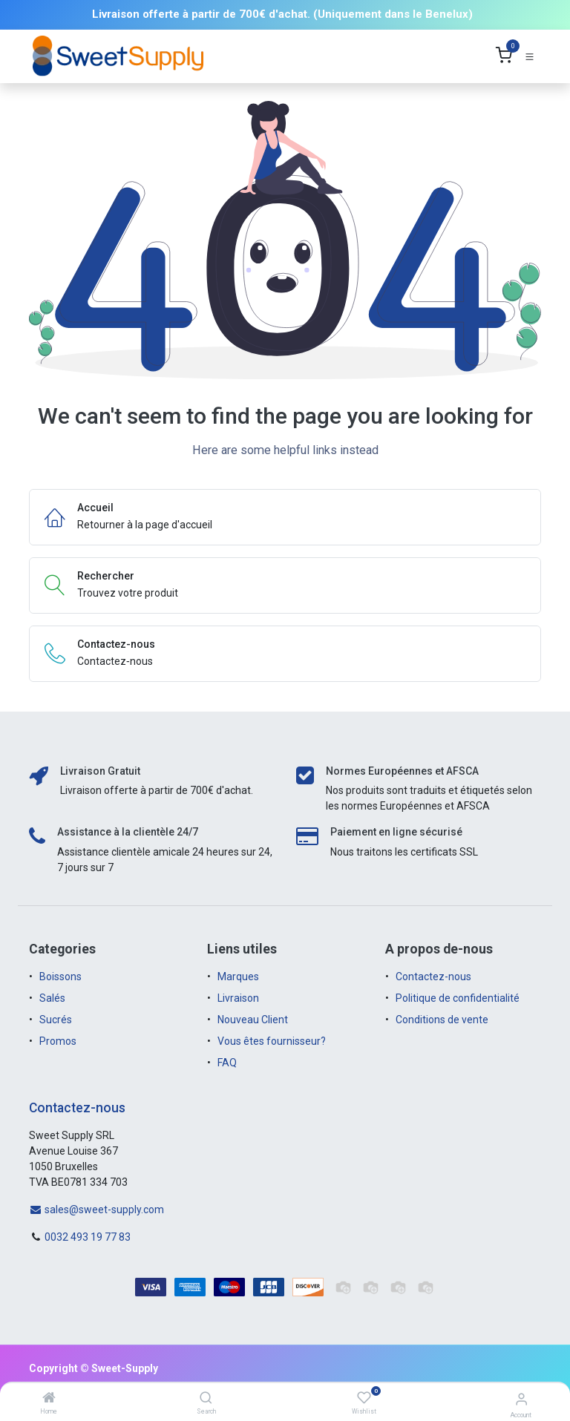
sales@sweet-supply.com (96, 1209)
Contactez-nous (433, 976)
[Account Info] (521, 1399)
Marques (238, 976)
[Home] (49, 1399)
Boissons (60, 976)
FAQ (227, 1063)
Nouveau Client (252, 1019)
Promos (59, 1041)
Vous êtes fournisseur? (271, 1041)
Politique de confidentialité (458, 998)
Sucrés (56, 1019)
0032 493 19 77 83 (88, 1237)
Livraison (238, 998)
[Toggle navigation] (529, 56)
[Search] (206, 1399)
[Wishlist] (364, 1398)
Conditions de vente (442, 1019)
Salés (52, 998)
